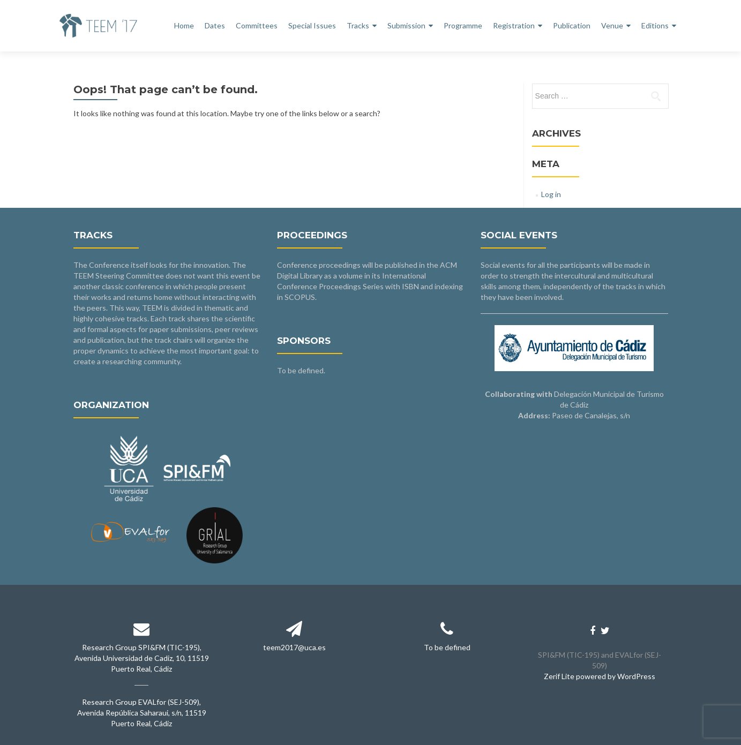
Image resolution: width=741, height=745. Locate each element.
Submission (406, 25)
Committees (257, 25)
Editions (655, 25)
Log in (551, 194)
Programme (463, 25)
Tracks (358, 25)
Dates (215, 25)
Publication (571, 25)
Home (184, 25)
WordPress (636, 676)
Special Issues (312, 25)
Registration (514, 25)
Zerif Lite (560, 676)
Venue (612, 25)
